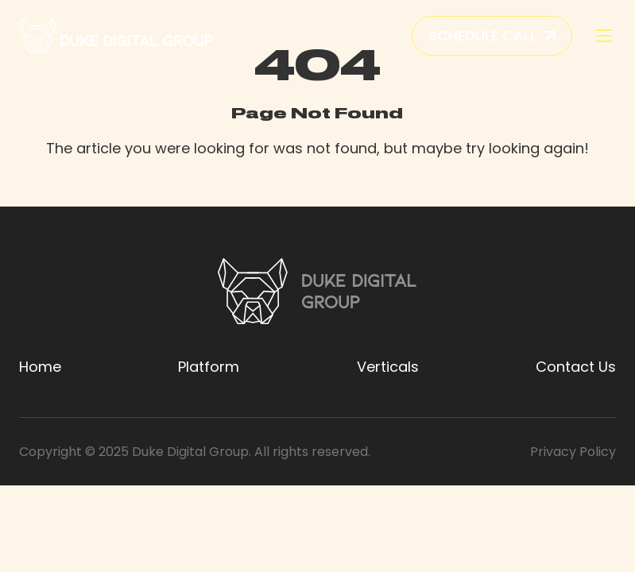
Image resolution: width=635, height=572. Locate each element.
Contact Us (576, 367)
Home (40, 367)
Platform (208, 367)
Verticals (388, 367)
